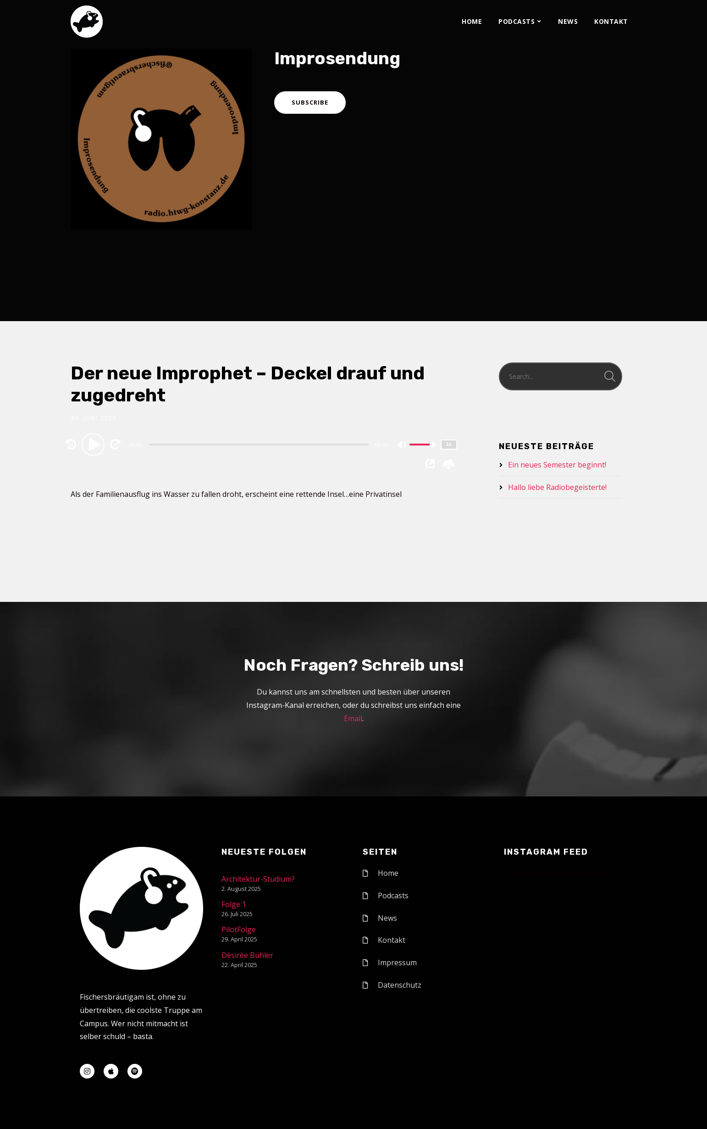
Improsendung (337, 58)
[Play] (94, 444)
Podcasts (516, 21)
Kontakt (611, 21)
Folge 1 (233, 904)
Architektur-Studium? (258, 879)
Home (472, 21)
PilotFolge (238, 929)
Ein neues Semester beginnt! (557, 465)
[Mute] (402, 445)
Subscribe (310, 102)
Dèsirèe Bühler (247, 955)
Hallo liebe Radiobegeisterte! (557, 487)
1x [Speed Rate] (448, 444)
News (568, 21)
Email (353, 718)
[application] (260, 444)
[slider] (259, 444)
